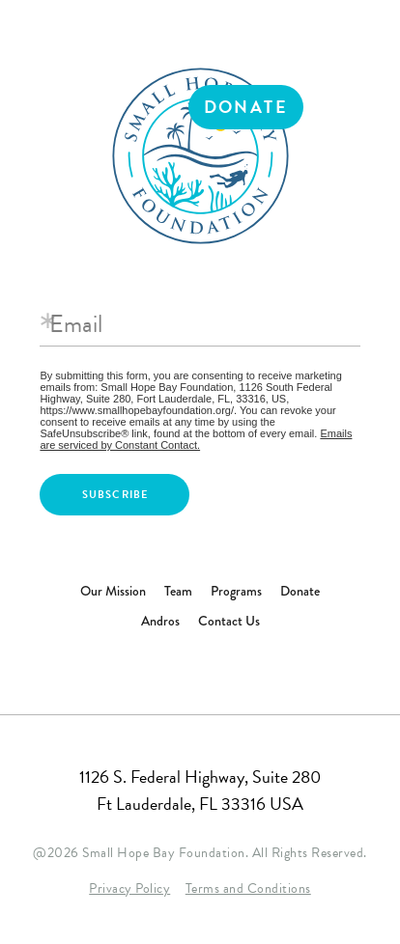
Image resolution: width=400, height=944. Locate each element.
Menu (356, 107)
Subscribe (115, 494)
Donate (246, 107)
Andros (160, 620)
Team (178, 590)
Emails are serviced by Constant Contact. (196, 439)
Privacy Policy (129, 888)
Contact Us (229, 620)
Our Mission (113, 590)
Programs (236, 590)
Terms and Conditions (248, 888)
